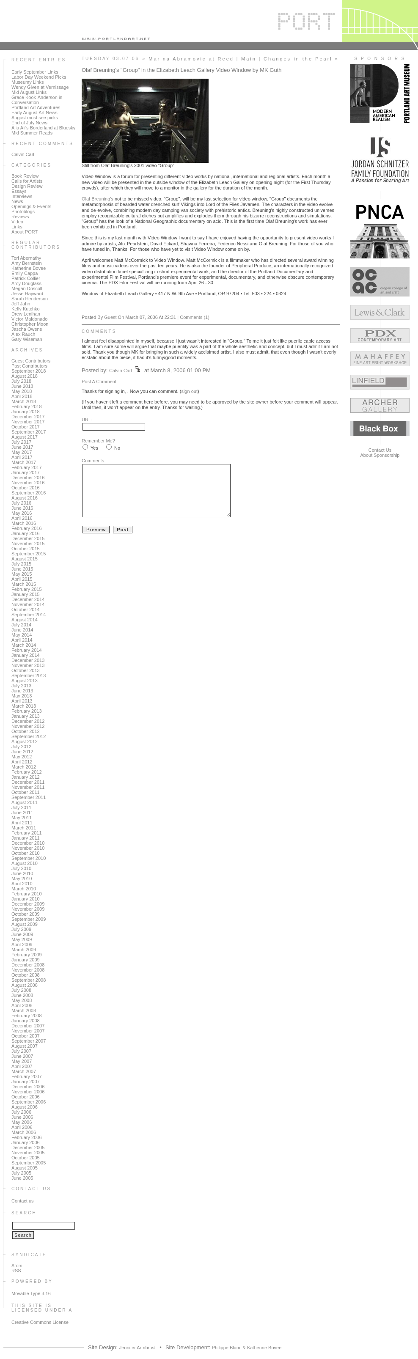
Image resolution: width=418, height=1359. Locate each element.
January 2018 (25, 411)
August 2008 (24, 985)
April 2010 (22, 883)
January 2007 (25, 1081)
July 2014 (21, 624)
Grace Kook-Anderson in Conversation (36, 100)
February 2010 (26, 893)
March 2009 (23, 949)
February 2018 (26, 406)
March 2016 (23, 523)
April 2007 (22, 1066)
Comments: (93, 460)
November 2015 (27, 543)
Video (17, 221)
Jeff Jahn (20, 303)
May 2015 (21, 574)
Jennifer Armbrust (137, 1347)
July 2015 (21, 563)
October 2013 (25, 670)
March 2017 (23, 462)
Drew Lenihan (25, 313)
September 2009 (28, 919)
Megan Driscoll (26, 288)
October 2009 (25, 914)
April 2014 (22, 639)
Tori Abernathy (26, 258)
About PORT (24, 231)
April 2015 (22, 579)
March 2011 (23, 827)
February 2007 (26, 1076)
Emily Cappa (24, 273)
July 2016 (21, 502)
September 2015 (28, 553)
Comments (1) (194, 317)
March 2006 (23, 1132)
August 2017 (24, 436)
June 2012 (22, 751)
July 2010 (21, 868)
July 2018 (21, 381)
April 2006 (22, 1127)
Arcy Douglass (26, 283)
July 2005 (21, 1172)
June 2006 (22, 1117)
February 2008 (26, 1015)
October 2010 (25, 853)
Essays (18, 191)
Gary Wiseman (26, 339)
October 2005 (25, 1157)
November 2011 (27, 787)
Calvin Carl (22, 154)
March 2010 (23, 888)
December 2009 (27, 903)
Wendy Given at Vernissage (40, 87)
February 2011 (26, 832)
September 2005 (28, 1162)
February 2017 (26, 467)
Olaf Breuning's (98, 198)
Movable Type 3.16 (31, 1293)
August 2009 (24, 924)
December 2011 (27, 782)
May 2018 (21, 391)
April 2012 (22, 761)
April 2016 (22, 518)
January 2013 (25, 716)
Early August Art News (34, 112)
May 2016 (21, 513)
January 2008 (25, 1020)
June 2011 (22, 812)
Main (248, 58)
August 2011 (24, 802)
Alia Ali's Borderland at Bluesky (43, 127)
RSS (16, 1270)
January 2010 (25, 898)
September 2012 (28, 736)
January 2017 (25, 472)
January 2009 (25, 959)
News (17, 201)
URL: (87, 419)
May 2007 (21, 1061)
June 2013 (22, 690)
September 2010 (28, 858)
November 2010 (27, 848)
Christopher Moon (29, 324)
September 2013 (28, 675)
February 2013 (26, 711)
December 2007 (27, 1025)
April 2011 (22, 822)
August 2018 (24, 376)
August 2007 (24, 1046)
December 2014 (27, 599)
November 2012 (27, 726)
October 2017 (25, 426)
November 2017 (27, 421)
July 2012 (21, 746)
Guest (110, 317)
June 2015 (22, 568)
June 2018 (22, 386)
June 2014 (22, 629)
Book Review (24, 175)
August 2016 (24, 497)
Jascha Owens (26, 329)
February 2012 (26, 771)
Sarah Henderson (29, 298)
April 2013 (22, 700)
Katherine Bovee (28, 268)
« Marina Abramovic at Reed (188, 58)
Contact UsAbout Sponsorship (380, 453)
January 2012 (25, 777)
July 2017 (21, 442)
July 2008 (21, 990)
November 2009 (27, 908)
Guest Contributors (30, 360)
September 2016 (28, 492)
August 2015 (24, 558)
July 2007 (21, 1051)
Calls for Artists (26, 181)
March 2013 (23, 705)
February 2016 (26, 528)
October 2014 (25, 609)
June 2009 (22, 934)
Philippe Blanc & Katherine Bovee (247, 1347)
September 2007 (28, 1040)
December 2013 (27, 660)
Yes (94, 447)
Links (16, 226)
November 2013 (27, 665)
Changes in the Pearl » (301, 58)
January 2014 (25, 655)
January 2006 (25, 1142)
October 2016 (25, 487)
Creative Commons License (40, 1322)
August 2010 (24, 863)
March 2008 (23, 1010)
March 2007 (23, 1071)
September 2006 (28, 1101)
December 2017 (27, 416)
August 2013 (24, 680)
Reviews (20, 216)
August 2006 (24, 1106)
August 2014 (24, 619)
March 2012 (23, 766)
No (117, 447)
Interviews (22, 196)
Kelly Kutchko (25, 308)
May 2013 (21, 695)
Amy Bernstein (26, 263)
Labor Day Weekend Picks (38, 77)
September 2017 (28, 431)
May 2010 (21, 878)
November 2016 (27, 482)
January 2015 (25, 594)
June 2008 (22, 995)
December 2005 (27, 1147)
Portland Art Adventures (35, 107)
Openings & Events (31, 206)
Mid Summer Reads (31, 132)
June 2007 (22, 1056)
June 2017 (22, 447)
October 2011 (25, 792)
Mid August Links (29, 92)
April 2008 (22, 1005)
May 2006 (21, 1122)
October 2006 (25, 1096)
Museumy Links (27, 82)
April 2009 (22, 944)
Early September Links (34, 71)
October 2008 (25, 974)
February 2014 (26, 650)
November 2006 (27, 1091)
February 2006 (26, 1137)
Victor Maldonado (29, 318)
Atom (16, 1265)
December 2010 (27, 843)
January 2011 (25, 837)
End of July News (29, 122)
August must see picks (34, 117)
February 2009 (26, 954)
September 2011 (28, 797)
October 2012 (25, 731)
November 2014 (27, 604)
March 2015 (23, 584)
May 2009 (21, 939)
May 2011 (21, 817)
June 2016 (22, 508)
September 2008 (28, 980)
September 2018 (28, 370)
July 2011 (21, 807)
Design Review (26, 186)
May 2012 (21, 756)
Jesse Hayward (27, 293)
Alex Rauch (23, 334)
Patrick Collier (25, 278)
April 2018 (22, 396)
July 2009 (21, 929)
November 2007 (27, 1030)
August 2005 (24, 1167)
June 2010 (22, 873)
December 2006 (27, 1086)
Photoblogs (23, 211)
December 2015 (27, 538)
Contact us (22, 1200)
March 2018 (23, 401)
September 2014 (28, 614)
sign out (189, 391)
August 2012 (24, 741)
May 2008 (21, 1000)
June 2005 (22, 1178)
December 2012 (27, 721)
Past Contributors (29, 365)
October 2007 (25, 1035)
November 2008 (27, 969)
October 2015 (25, 548)
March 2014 (23, 645)
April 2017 (22, 457)
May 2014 (21, 634)
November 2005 (27, 1152)
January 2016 (25, 533)
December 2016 (27, 477)
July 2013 (21, 685)
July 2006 (21, 1112)
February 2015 (26, 589)
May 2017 (21, 452)
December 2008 (27, 964)
